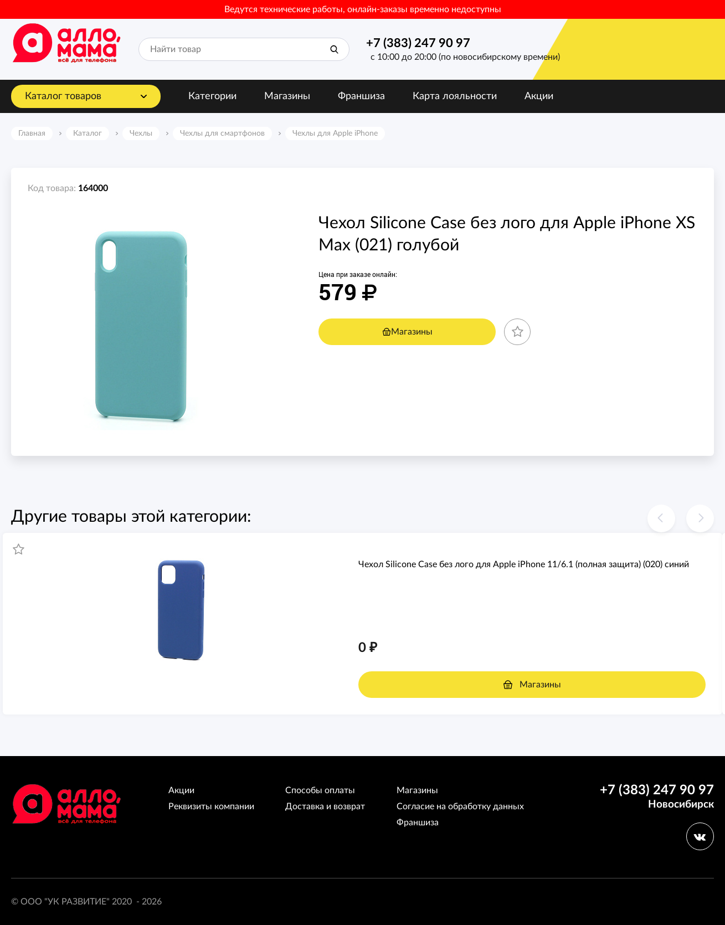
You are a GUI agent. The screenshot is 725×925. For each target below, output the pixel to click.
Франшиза (361, 96)
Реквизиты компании (211, 806)
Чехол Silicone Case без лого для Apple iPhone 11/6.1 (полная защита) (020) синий (523, 564)
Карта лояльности (455, 96)
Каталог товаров (63, 96)
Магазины (287, 96)
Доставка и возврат (325, 806)
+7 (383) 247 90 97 (418, 43)
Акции (539, 96)
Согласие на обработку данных (460, 806)
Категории (212, 96)
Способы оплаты (320, 790)
